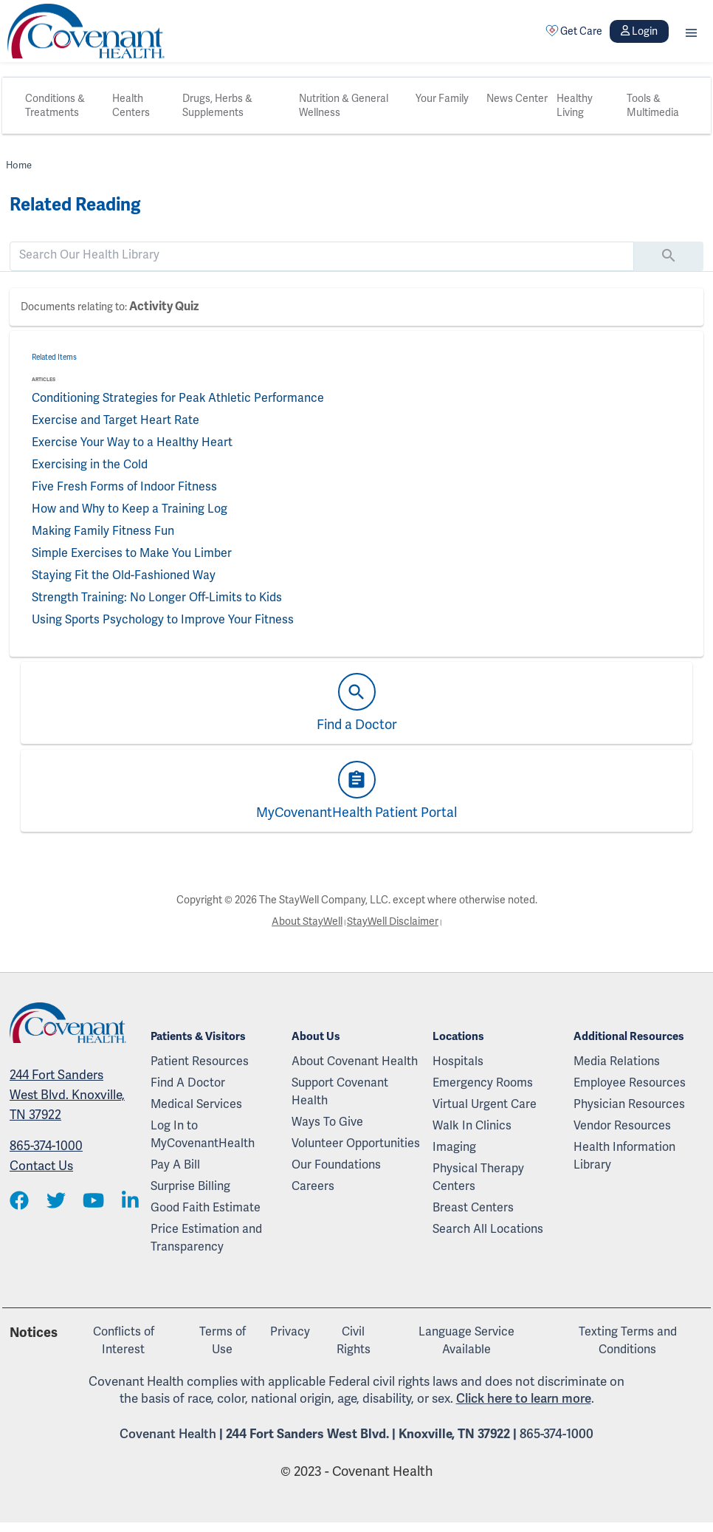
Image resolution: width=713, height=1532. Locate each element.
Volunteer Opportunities (356, 1143)
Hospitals (458, 1061)
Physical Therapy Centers (478, 1177)
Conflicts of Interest (123, 1340)
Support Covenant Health (340, 1092)
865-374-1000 (46, 1146)
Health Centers (131, 105)
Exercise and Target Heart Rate (115, 420)
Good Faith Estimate (206, 1207)
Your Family (442, 98)
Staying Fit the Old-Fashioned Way (124, 575)
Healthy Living (575, 105)
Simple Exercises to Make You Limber (132, 553)
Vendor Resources (622, 1125)
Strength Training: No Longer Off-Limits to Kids (157, 597)
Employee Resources (630, 1083)
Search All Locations (488, 1229)
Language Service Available (466, 1340)
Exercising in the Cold (90, 464)
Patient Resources (200, 1061)
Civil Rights (354, 1340)
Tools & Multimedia (653, 105)
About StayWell (307, 921)
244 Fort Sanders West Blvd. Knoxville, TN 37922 (67, 1095)
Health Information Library (624, 1156)
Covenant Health (168, 1434)
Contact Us (41, 1166)
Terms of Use (222, 1340)
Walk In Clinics (472, 1125)
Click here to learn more (523, 1398)
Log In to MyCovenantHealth (203, 1134)
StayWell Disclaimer (392, 921)
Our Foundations (336, 1164)
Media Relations (617, 1061)
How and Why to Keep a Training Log (129, 509)
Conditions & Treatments (55, 105)
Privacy (290, 1331)
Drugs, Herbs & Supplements (217, 105)
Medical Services (196, 1104)
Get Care (574, 31)
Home (19, 165)
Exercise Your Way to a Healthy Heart (132, 442)
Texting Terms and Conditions (628, 1340)
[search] (321, 255)
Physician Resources (629, 1104)
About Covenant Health (355, 1061)
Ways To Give (327, 1122)
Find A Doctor (188, 1083)
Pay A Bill (175, 1164)
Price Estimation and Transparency (206, 1238)
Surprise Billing (190, 1186)
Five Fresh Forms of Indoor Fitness (124, 486)
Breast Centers (473, 1207)
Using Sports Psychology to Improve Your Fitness (163, 619)
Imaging (454, 1147)
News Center (517, 98)
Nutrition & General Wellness (343, 105)
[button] (691, 31)
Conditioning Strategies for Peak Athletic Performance (178, 398)
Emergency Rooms (483, 1083)
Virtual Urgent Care (485, 1104)
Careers (313, 1186)
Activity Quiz (164, 306)
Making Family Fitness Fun (103, 531)
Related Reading (75, 205)
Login (639, 31)
